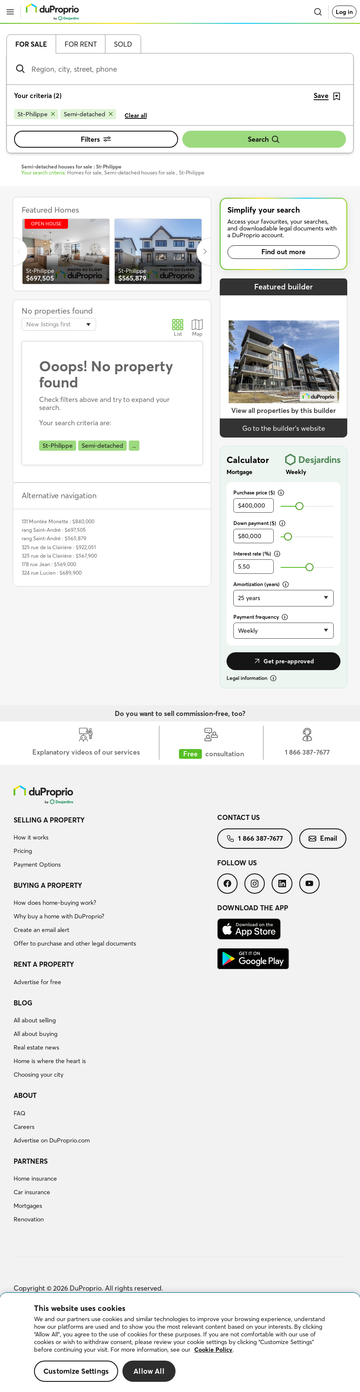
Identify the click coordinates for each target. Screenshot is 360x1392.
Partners (31, 1161)
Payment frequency (260, 617)
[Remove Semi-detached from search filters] (88, 114)
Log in (344, 12)
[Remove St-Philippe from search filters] (36, 114)
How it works (31, 837)
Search (264, 139)
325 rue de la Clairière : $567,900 (59, 556)
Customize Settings (76, 1371)
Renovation (29, 1219)
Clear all (136, 115)
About (25, 1095)
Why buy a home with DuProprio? (59, 916)
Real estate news (36, 1047)
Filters (96, 139)
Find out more (283, 251)
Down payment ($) (259, 523)
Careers (24, 1127)
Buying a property (48, 885)
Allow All (148, 1371)
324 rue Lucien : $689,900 (52, 573)
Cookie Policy (213, 1349)
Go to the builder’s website (283, 428)
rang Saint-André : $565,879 (54, 538)
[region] (180, 1342)
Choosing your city (38, 1074)
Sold (123, 44)
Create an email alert (41, 930)
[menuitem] (115, 843)
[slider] (299, 506)
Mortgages (28, 1206)
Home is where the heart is (50, 1061)
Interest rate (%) (256, 553)
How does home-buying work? (55, 902)
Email (323, 838)
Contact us (238, 817)
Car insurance (32, 1192)
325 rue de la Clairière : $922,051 (59, 547)
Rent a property (44, 964)
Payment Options (37, 864)
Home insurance (35, 1178)
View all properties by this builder (283, 410)
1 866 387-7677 (255, 838)
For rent (81, 44)
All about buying (35, 1034)
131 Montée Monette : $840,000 (58, 521)
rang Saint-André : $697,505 (54, 530)
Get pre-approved (283, 661)
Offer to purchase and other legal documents (75, 943)
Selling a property (49, 820)
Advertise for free (37, 982)
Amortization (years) (261, 584)
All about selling (35, 1020)
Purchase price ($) (258, 492)
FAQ (20, 1113)
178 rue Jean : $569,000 (49, 564)
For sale (31, 44)
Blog (23, 1003)
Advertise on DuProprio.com (52, 1140)
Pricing (23, 851)
